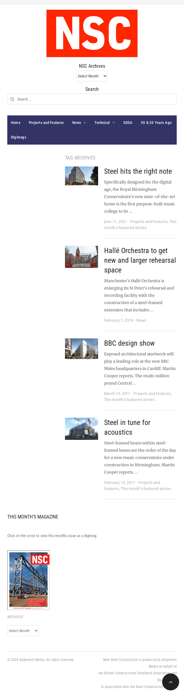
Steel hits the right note (138, 171)
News (76, 122)
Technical (102, 122)
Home (15, 122)
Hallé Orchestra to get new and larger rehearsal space (140, 260)
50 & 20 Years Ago (156, 122)
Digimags (18, 137)
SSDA (127, 122)
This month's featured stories (129, 399)
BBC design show (129, 343)
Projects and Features (46, 122)
